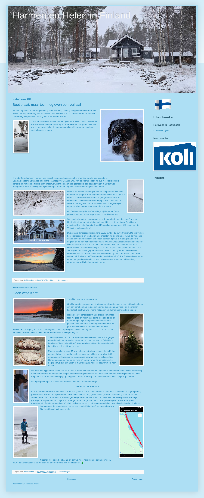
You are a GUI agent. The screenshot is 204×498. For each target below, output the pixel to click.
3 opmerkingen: (64, 280)
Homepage (72, 479)
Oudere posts (137, 479)
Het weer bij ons (162, 130)
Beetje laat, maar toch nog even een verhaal (47, 105)
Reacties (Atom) (32, 484)
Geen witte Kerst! (26, 293)
